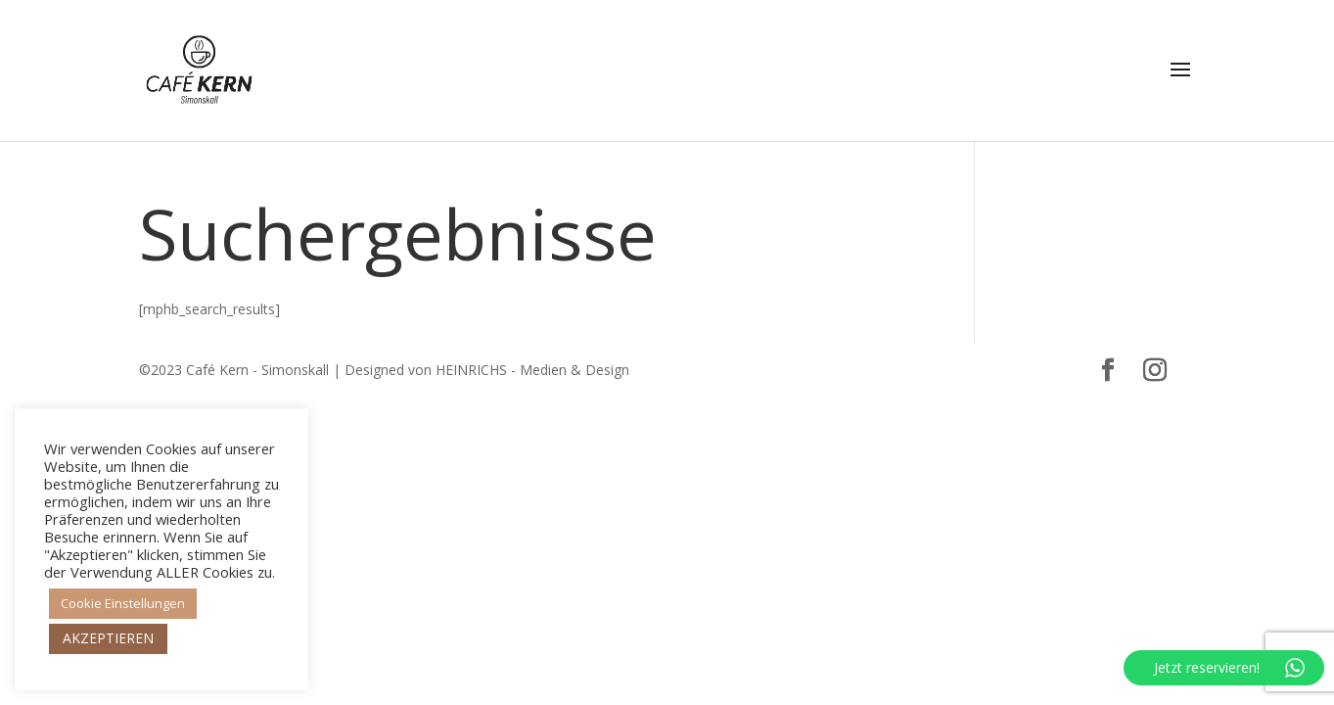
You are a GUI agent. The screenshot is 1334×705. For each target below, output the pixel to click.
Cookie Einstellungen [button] (123, 603)
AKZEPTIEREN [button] (108, 638)
